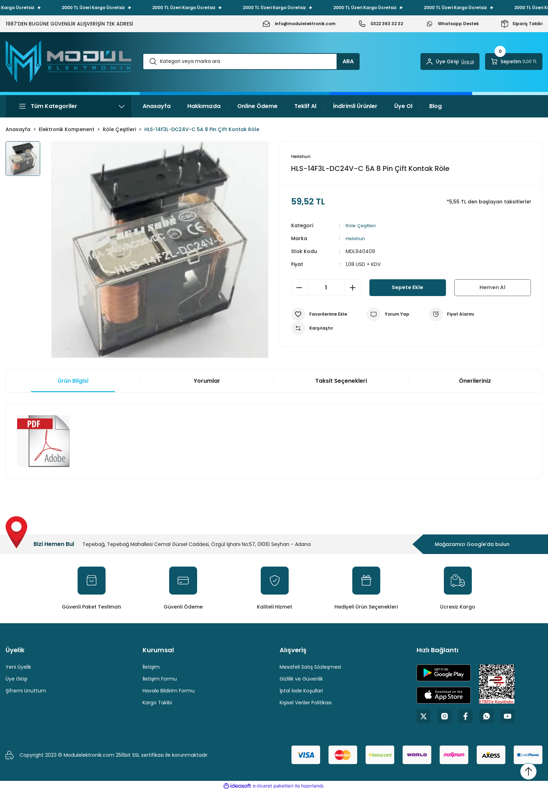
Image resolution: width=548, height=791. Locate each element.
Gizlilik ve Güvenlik (301, 678)
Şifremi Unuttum (26, 690)
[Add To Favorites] (319, 315)
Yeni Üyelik (18, 666)
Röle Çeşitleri (361, 225)
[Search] (251, 61)
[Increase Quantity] (352, 288)
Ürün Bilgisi (73, 381)
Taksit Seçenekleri (341, 381)
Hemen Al (492, 288)
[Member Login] (450, 61)
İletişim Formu (160, 678)
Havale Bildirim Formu (169, 690)
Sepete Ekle (407, 288)
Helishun (356, 238)
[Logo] (68, 61)
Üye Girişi (16, 678)
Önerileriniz (475, 381)
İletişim (151, 666)
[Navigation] (68, 106)
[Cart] (513, 61)
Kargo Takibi (157, 702)
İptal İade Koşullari (301, 690)
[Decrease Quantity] (299, 288)
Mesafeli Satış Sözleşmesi (310, 666)
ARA (348, 61)
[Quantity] (326, 288)
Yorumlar (207, 381)
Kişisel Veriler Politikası (306, 702)
